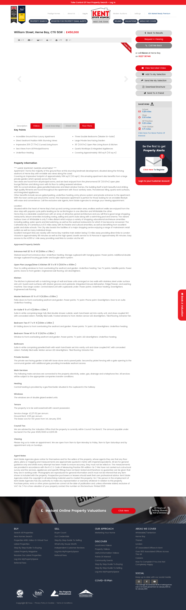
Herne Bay (140, 536)
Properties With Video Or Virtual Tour (31, 540)
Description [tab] (22, 125)
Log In (85, 13)
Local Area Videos (103, 545)
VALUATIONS (130, 21)
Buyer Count (60, 532)
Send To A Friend (154, 93)
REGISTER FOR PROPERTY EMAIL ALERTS (68, 21)
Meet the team (100, 21)
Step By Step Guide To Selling (68, 540)
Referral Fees (20, 562)
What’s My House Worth (66, 544)
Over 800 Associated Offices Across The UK (152, 553)
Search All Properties (23, 532)
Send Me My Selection (153, 80)
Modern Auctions (120, 13)
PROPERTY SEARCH (38, 21)
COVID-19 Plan (103, 581)
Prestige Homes (54, 13)
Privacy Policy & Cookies (44, 603)
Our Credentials (62, 536)
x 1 (51, 40)
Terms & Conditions (64, 603)
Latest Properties (21, 544)
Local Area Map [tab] (52, 125)
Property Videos (102, 549)
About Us (71, 13)
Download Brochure (154, 87)
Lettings (138, 13)
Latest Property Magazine (25, 551)
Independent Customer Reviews (69, 547)
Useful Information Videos (107, 552)
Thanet (139, 540)
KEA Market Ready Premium (159, 13)
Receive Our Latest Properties (27, 555)
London (139, 544)
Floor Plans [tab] (87, 125)
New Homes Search (23, 536)
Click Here (123, 510)
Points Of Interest (103, 556)
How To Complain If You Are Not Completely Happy (150, 563)
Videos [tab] (36, 125)
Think (30, 603)
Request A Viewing (154, 39)
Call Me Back (154, 45)
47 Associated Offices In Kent (149, 547)
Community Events (104, 560)
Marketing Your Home (105, 532)
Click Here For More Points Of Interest (151, 134)
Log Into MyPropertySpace (26, 559)
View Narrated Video (154, 68)
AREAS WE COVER (148, 21)
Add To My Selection (154, 74)
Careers (139, 558)
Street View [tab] (71, 125)
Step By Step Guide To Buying (28, 547)
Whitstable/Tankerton (146, 532)
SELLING (118, 21)
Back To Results (154, 33)
